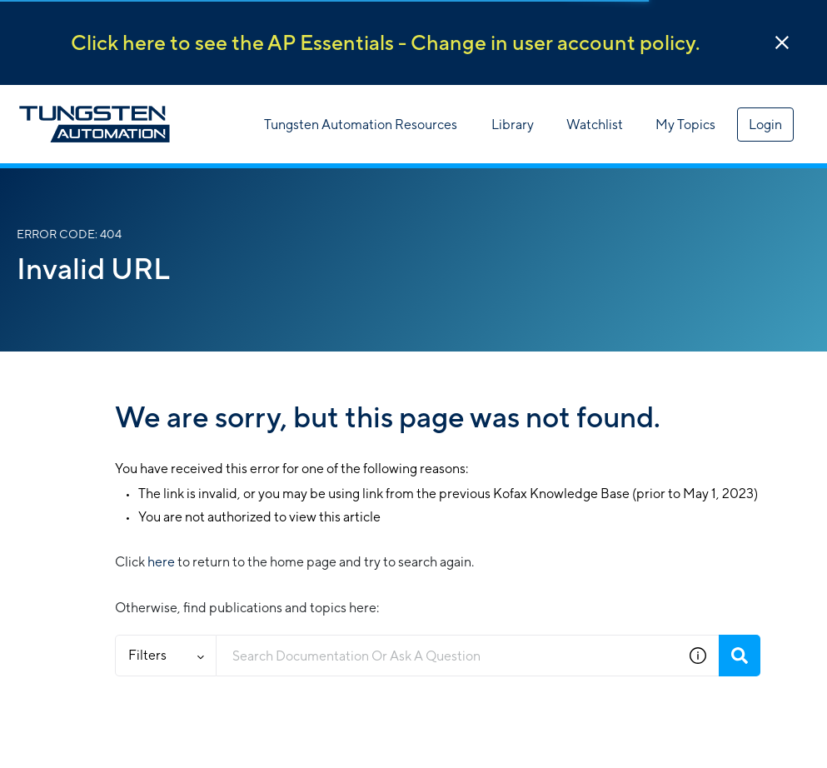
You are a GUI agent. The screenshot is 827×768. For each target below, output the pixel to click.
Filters (166, 655)
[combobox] (447, 655)
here (161, 562)
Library (512, 124)
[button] (782, 42)
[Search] (739, 655)
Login (765, 124)
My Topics (685, 124)
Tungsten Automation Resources (360, 124)
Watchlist (594, 124)
